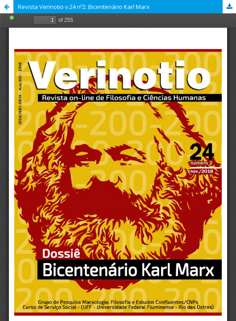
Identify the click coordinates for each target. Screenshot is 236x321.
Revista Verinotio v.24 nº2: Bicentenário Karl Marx (84, 7)
